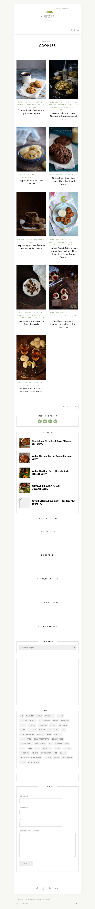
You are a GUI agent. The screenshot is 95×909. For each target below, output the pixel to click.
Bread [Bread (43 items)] (55, 721)
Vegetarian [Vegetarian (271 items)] (67, 758)
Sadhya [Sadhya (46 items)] (58, 748)
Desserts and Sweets (35, 105)
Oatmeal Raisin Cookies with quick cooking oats (31, 112)
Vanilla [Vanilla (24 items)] (48, 758)
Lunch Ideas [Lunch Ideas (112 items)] (40, 744)
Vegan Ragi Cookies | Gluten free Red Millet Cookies (31, 247)
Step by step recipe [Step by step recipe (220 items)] (49, 753)
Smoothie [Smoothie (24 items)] (24, 753)
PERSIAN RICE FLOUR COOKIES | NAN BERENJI (31, 390)
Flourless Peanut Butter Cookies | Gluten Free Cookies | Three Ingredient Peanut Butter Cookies (63, 252)
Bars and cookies (25, 102)
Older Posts (69, 406)
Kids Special (31, 107)
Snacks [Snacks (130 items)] (35, 753)
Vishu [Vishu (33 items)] (22, 762)
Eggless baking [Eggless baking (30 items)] (27, 734)
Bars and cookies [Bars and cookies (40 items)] (28, 721)
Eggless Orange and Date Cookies (31, 182)
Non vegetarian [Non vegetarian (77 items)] (62, 744)
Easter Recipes (24, 318)
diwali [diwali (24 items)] (42, 730)
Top (76, 904)
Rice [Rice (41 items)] (37, 748)
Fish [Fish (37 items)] (49, 734)
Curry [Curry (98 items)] (23, 730)
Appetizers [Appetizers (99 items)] (50, 716)
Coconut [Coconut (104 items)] (63, 725)
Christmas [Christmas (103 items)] (42, 725)
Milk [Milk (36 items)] (50, 744)
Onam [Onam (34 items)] (29, 748)
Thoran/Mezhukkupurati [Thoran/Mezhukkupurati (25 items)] (31, 758)
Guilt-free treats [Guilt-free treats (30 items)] (41, 739)
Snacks (63, 110)
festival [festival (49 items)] (40, 734)
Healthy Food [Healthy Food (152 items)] (57, 739)
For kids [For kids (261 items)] (57, 734)
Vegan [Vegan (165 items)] (56, 758)
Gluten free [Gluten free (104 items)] (25, 739)
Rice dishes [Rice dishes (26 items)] (47, 748)
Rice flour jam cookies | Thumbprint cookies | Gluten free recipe (63, 324)
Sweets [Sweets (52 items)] (63, 753)
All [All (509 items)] (21, 716)
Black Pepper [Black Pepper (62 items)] (44, 721)
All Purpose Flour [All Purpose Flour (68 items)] (34, 716)
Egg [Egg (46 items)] (63, 730)
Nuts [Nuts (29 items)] (22, 748)
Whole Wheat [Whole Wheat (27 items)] (33, 762)
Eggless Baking (57, 107)
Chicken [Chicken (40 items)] (32, 725)
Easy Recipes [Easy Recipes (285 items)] (53, 730)
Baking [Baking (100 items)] (60, 716)
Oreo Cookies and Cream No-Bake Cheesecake (31, 322)
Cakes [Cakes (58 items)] (23, 725)
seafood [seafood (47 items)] (67, 748)
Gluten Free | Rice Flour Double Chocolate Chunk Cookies (63, 181)
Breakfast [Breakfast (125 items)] (65, 721)
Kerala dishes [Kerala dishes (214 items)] (26, 744)
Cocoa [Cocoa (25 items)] (53, 725)
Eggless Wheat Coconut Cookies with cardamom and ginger (63, 116)
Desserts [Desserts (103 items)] (32, 730)
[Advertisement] (47, 682)
